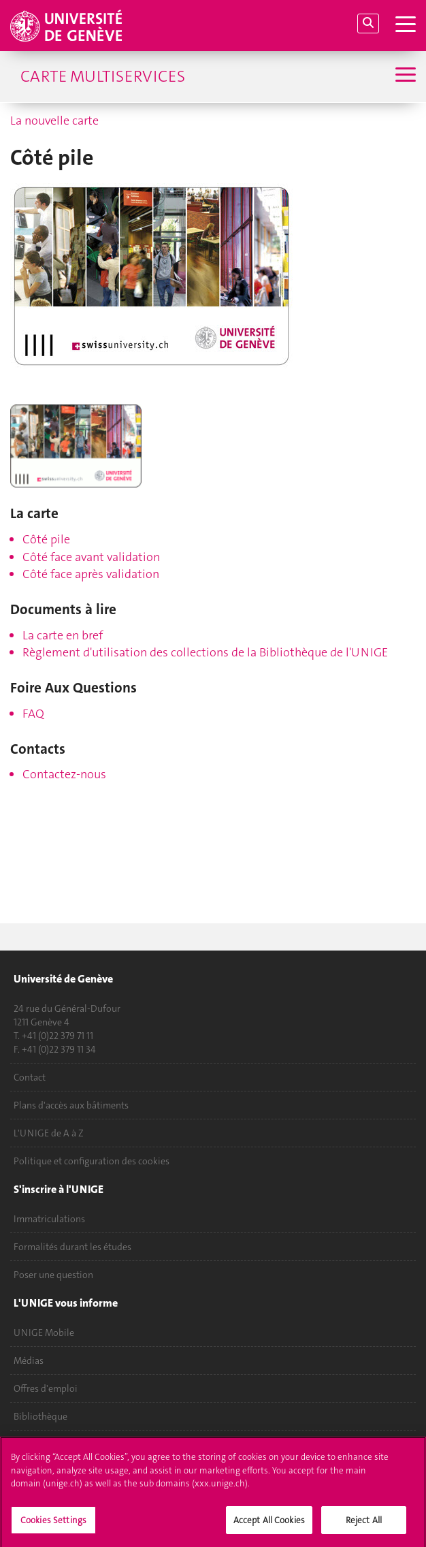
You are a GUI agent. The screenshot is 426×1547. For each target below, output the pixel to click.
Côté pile (46, 539)
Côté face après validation (90, 574)
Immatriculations (49, 1219)
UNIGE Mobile (44, 1332)
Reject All (364, 1523)
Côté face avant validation (91, 557)
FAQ (33, 713)
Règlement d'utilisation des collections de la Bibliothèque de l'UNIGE (205, 652)
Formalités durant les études (72, 1247)
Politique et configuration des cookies (91, 1161)
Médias (29, 1360)
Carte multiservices (102, 76)
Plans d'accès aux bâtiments (71, 1105)
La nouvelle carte (54, 120)
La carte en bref (62, 635)
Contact (30, 1077)
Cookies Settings (53, 1523)
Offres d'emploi (46, 1388)
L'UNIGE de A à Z (49, 1133)
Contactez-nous (64, 774)
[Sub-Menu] (404, 76)
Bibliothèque (40, 1416)
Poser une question (53, 1275)
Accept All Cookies (269, 1523)
